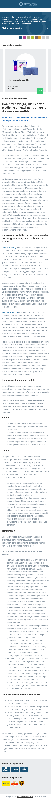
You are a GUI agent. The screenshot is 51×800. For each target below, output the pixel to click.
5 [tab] (36, 37)
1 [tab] (20, 37)
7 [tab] (43, 37)
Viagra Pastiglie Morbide (18, 80)
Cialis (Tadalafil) (9, 247)
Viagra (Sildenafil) (10, 312)
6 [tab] (39, 37)
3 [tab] (28, 37)
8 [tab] (47, 37)
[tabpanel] (25, 24)
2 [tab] (24, 37)
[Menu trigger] (4, 4)
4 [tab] (32, 37)
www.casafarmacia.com (25, 797)
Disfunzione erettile (12, 28)
